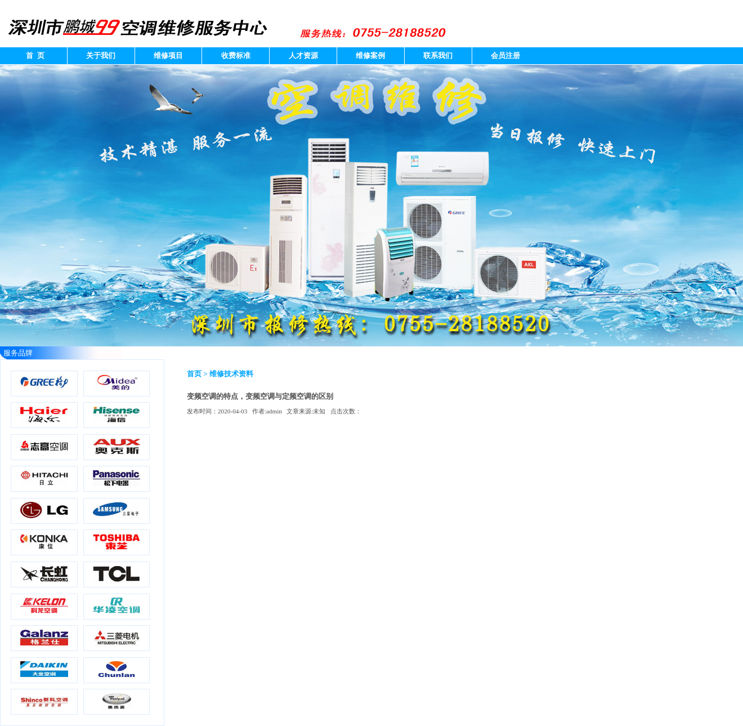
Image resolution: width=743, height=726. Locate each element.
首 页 (33, 55)
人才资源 (303, 55)
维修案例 (370, 55)
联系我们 (438, 55)
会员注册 (505, 55)
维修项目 (168, 55)
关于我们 (100, 55)
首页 (194, 373)
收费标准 (235, 55)
